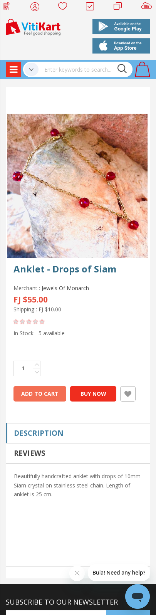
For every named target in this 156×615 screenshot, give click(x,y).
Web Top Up (9, 7)
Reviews (29, 453)
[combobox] (86, 69)
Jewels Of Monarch (65, 288)
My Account (37, 7)
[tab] (78, 433)
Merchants (120, 7)
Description (39, 433)
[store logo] (33, 26)
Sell (148, 7)
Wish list (65, 7)
